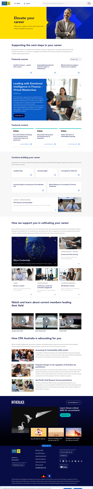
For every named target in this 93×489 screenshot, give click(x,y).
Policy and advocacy (40, 462)
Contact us (14, 457)
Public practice (39, 464)
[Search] (64, 3)
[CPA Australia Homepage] (6, 3)
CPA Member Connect (18, 465)
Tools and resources (40, 459)
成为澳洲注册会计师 (40, 467)
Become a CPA (39, 450)
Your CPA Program (40, 453)
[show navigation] (17, 3)
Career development (40, 456)
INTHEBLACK (63, 455)
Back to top (46, 446)
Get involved (15, 460)
